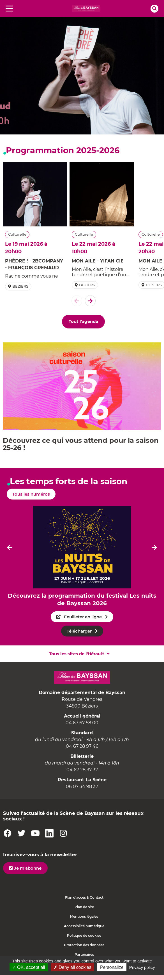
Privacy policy (142, 967)
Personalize (112, 967)
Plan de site (84, 907)
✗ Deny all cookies (72, 967)
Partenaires (84, 954)
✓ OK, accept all (28, 967)
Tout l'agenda (83, 321)
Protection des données (84, 945)
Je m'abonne (27, 868)
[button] (82, 386)
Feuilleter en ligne (83, 616)
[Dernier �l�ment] (9, 547)
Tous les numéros (31, 494)
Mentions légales (84, 916)
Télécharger (79, 631)
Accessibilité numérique (84, 926)
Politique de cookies (84, 935)
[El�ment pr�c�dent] (76, 300)
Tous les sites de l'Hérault (76, 653)
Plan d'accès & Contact (84, 897)
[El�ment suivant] (90, 300)
